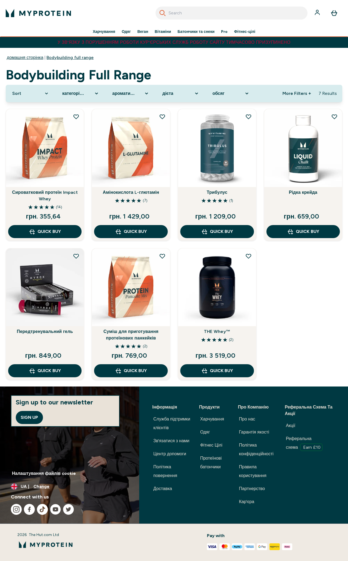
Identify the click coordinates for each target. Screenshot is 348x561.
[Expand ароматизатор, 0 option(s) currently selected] (131, 93)
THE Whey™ (217, 331)
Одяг (126, 31)
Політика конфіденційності (256, 449)
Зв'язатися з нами (171, 440)
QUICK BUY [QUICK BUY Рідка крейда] (303, 231)
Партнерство (252, 488)
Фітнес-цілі (244, 31)
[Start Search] (162, 13)
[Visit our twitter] (68, 509)
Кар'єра (246, 501)
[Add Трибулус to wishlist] (248, 116)
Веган (142, 31)
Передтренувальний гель (45, 331)
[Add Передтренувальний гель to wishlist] (76, 256)
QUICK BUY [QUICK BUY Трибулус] (217, 231)
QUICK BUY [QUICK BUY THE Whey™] (217, 370)
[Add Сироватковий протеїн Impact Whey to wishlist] (76, 116)
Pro (224, 31)
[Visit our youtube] (55, 509)
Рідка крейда (303, 192)
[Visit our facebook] (29, 509)
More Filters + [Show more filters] (296, 93)
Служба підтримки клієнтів (171, 423)
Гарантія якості (254, 432)
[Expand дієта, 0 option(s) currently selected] (181, 93)
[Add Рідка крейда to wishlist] (334, 116)
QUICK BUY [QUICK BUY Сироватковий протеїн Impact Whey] (45, 231)
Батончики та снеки (196, 31)
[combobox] (231, 13)
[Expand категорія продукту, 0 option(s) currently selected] (81, 93)
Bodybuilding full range (70, 57)
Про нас (247, 419)
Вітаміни (163, 31)
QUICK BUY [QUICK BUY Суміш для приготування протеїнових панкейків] (131, 370)
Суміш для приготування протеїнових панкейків (131, 334)
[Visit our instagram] (16, 509)
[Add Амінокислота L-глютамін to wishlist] (162, 116)
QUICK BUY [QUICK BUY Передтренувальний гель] (45, 370)
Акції (290, 425)
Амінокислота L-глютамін (131, 192)
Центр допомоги (169, 453)
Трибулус (217, 192)
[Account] (318, 13)
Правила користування (252, 471)
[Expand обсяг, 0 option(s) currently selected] (231, 93)
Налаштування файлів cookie (44, 473)
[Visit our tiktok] (42, 509)
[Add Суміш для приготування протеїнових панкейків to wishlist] (162, 256)
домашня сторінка (25, 57)
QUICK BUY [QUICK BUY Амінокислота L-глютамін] (131, 231)
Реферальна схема (304, 443)
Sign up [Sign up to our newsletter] (29, 417)
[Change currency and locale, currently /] (69, 486)
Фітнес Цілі (211, 445)
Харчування (104, 31)
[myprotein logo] (38, 13)
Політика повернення (165, 471)
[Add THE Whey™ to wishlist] (248, 256)
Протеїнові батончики (211, 462)
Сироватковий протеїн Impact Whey (44, 195)
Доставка (162, 488)
